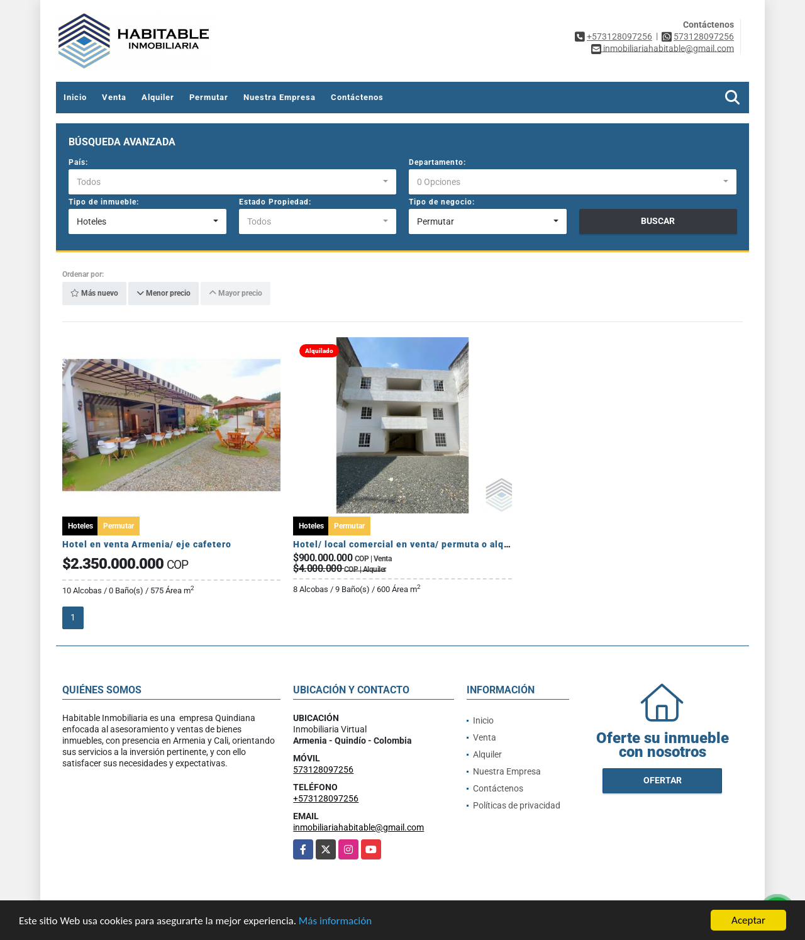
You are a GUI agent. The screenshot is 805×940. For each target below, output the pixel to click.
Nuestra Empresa (279, 97)
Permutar (208, 97)
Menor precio (163, 293)
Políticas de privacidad (516, 805)
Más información (335, 921)
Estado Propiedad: (275, 202)
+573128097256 (619, 36)
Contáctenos (357, 97)
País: (78, 162)
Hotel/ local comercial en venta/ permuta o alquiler (409, 544)
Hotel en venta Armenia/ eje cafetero (146, 544)
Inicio (75, 97)
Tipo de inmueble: (104, 202)
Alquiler (158, 97)
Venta (114, 97)
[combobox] (232, 181)
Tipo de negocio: (442, 202)
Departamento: (437, 162)
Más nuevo (94, 293)
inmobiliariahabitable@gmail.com (358, 827)
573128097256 (704, 36)
